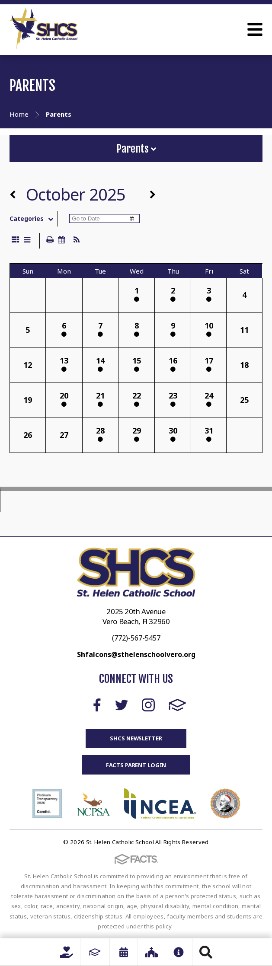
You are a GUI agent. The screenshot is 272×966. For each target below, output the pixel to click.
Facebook (97, 704)
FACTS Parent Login (136, 765)
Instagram (148, 704)
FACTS (177, 704)
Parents (136, 148)
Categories (34, 219)
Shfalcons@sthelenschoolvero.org (136, 654)
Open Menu (254, 29)
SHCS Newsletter (136, 738)
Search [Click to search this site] (205, 952)
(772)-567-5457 (136, 638)
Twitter (121, 704)
